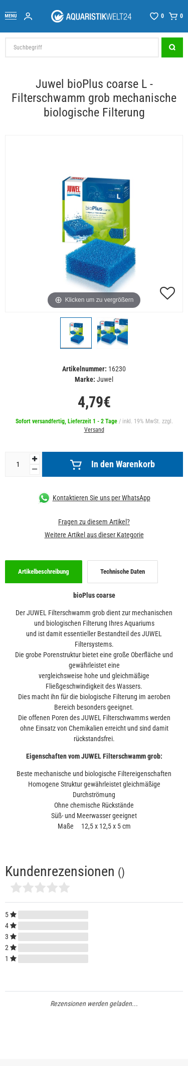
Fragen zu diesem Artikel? (94, 522)
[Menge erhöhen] (35, 459)
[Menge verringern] (35, 469)
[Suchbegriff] (82, 47)
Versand (94, 429)
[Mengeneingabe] (18, 464)
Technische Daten (122, 571)
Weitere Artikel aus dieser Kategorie (94, 535)
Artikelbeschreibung (43, 571)
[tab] (43, 571)
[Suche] (172, 47)
